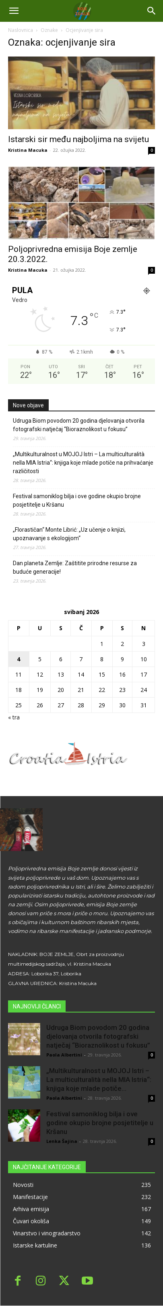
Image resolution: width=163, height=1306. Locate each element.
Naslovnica (20, 30)
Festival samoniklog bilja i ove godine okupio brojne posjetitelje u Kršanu (77, 500)
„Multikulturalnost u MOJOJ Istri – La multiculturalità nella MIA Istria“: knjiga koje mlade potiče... (98, 1079)
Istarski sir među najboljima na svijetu (78, 139)
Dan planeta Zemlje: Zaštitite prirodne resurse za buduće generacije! (75, 567)
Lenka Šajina (61, 1141)
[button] (151, 11)
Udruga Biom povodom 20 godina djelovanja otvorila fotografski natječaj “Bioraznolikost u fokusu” (78, 424)
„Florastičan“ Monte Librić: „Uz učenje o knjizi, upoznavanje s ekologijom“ (69, 533)
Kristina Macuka (27, 150)
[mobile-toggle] (14, 11)
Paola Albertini (64, 1055)
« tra (14, 717)
